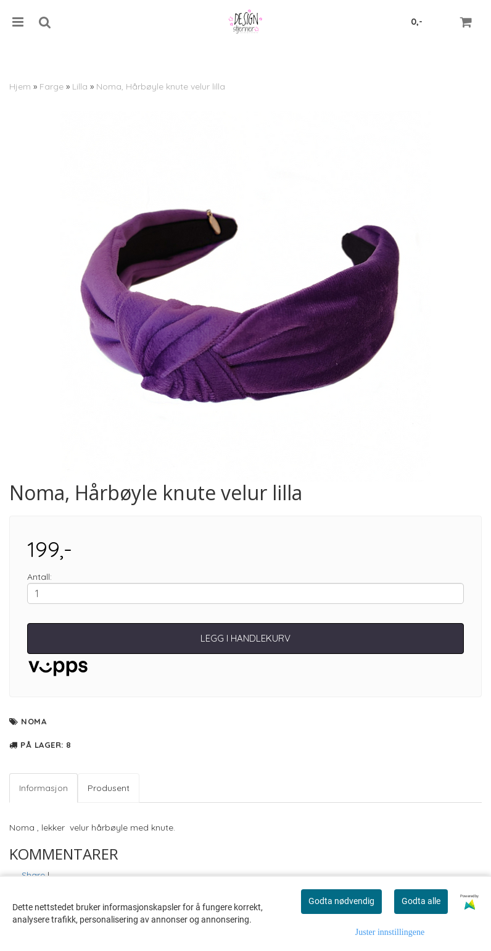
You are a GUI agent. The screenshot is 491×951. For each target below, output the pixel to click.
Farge (51, 86)
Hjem (20, 86)
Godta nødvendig (341, 901)
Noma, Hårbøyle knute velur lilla (160, 86)
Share (33, 875)
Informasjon (43, 788)
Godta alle (421, 901)
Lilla (80, 86)
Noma (33, 721)
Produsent (109, 788)
